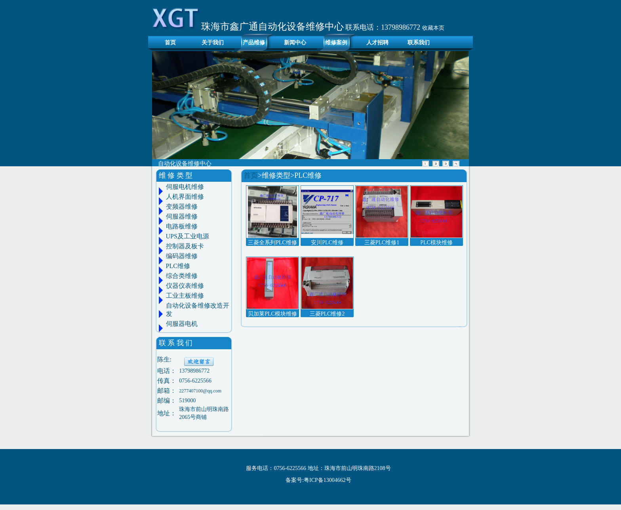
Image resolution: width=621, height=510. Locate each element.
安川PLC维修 (327, 242)
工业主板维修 (185, 295)
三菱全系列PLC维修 (272, 242)
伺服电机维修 (185, 186)
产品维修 (254, 43)
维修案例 (336, 43)
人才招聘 (377, 43)
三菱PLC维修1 (382, 242)
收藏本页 (433, 28)
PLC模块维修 (436, 242)
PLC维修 (178, 266)
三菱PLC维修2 (327, 314)
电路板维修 (182, 226)
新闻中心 (295, 43)
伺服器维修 (182, 216)
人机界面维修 (185, 196)
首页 (168, 43)
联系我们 (419, 43)
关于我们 (213, 43)
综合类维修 (182, 275)
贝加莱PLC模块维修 (272, 314)
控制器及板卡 (185, 246)
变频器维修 (182, 206)
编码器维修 (182, 256)
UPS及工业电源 (187, 236)
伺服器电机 (182, 323)
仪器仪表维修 (185, 285)
